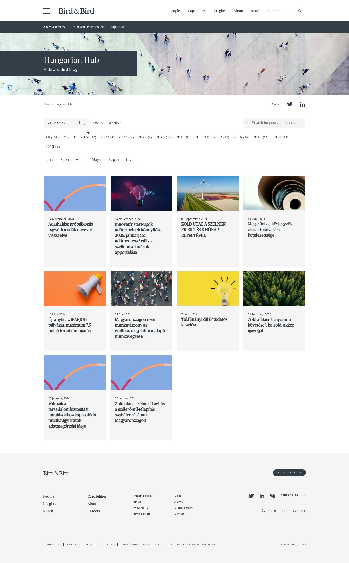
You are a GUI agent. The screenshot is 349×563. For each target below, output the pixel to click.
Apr (82, 159)
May (98, 159)
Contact (179, 514)
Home (47, 104)
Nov (130, 159)
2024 (88, 137)
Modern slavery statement (196, 544)
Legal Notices (90, 544)
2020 (164, 137)
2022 (126, 137)
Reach (255, 11)
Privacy (110, 544)
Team (98, 122)
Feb (66, 159)
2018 (201, 137)
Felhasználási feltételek (88, 27)
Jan (50, 159)
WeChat (272, 495)
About (238, 11)
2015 (261, 137)
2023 (107, 137)
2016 (241, 137)
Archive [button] (115, 122)
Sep (114, 159)
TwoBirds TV (140, 508)
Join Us (137, 502)
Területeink (65, 123)
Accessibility (164, 544)
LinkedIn (302, 104)
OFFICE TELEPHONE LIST (284, 511)
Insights (220, 11)
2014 (280, 137)
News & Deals (141, 514)
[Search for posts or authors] (276, 123)
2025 (70, 137)
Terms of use (52, 544)
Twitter (289, 104)
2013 (53, 146)
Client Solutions (184, 508)
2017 (221, 137)
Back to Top (289, 472)
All (52, 137)
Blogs (177, 496)
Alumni (178, 502)
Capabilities (197, 11)
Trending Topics (143, 496)
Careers (274, 11)
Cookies (71, 544)
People (174, 11)
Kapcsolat (117, 27)
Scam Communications (135, 544)
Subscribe (290, 495)
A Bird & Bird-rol (54, 27)
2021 (145, 137)
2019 (183, 137)
